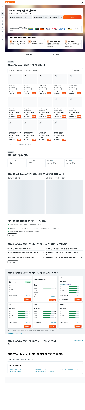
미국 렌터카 (31, 380)
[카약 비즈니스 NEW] (3, 27)
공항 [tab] (10, 359)
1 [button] (25, 31)
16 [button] (29, 39)
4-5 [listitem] (17, 89)
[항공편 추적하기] (3, 20)
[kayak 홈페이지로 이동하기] (10, 2)
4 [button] (36, 31)
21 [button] (21, 42)
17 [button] (32, 39)
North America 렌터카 (23, 380)
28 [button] (21, 46)
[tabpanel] (45, 368)
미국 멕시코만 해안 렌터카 (50, 380)
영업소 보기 (28, 295)
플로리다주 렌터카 (40, 380)
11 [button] (36, 35)
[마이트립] (3, 31)
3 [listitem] (43, 89)
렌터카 (15, 380)
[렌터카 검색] (3, 13)
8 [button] (25, 35)
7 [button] (21, 35)
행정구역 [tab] (30, 359)
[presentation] (57, 273)
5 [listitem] (40, 89)
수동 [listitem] (11, 91)
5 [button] (52, 35)
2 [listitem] (10, 89)
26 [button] (40, 42)
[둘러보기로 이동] (3, 17)
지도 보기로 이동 (78, 340)
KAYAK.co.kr (10, 380)
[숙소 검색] (3, 10)
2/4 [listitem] (62, 112)
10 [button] (32, 35)
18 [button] (36, 39)
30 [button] (29, 46)
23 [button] (29, 42)
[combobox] (14, 13)
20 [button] (18, 42)
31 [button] (32, 46)
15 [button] (25, 39)
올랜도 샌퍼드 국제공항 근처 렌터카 (18, 371)
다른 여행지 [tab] (16, 359)
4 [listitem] (25, 89)
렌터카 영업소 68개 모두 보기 (15, 333)
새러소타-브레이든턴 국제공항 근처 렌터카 (67, 369)
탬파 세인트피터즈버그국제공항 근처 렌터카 (43, 371)
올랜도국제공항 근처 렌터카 (16, 369)
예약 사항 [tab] (23, 359)
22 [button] (25, 42)
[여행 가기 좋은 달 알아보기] (3, 24)
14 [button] (21, 39)
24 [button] (32, 42)
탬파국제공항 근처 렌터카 (39, 369)
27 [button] (18, 46)
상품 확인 (19, 93)
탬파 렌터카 (60, 380)
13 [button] (18, 39)
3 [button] (32, 31)
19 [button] (40, 39)
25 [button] (36, 42)
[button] (2, 2)
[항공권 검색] (3, 7)
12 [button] (40, 35)
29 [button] (25, 46)
